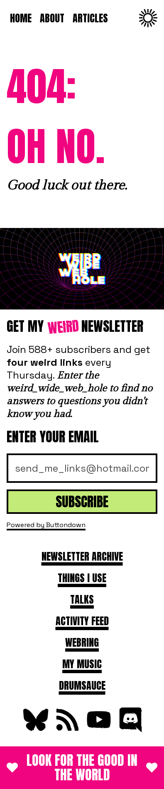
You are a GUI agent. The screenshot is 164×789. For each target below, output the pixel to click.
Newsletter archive (82, 556)
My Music (82, 664)
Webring (82, 642)
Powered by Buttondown (46, 524)
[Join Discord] (129, 728)
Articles (90, 18)
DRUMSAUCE (82, 685)
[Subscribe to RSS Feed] (66, 728)
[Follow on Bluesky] (34, 728)
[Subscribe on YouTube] (98, 728)
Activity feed (82, 621)
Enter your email (53, 437)
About (52, 18)
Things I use (82, 578)
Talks (82, 599)
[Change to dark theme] (148, 18)
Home (21, 18)
